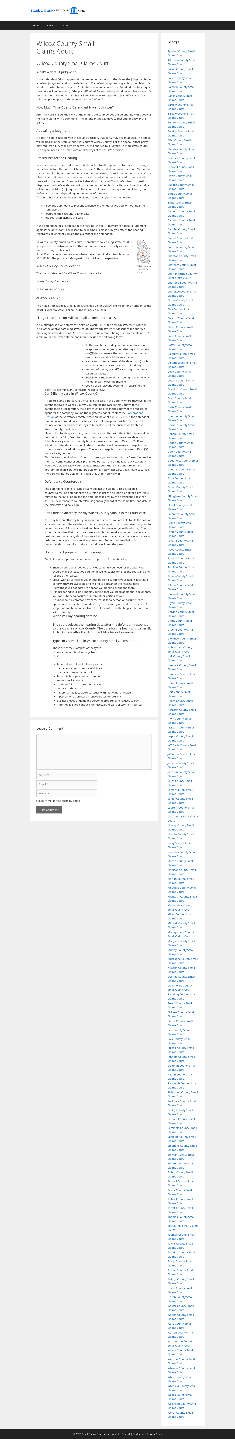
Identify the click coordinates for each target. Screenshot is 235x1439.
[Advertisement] (134, 54)
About (49, 25)
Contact (63, 25)
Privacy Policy (154, 1434)
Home (36, 25)
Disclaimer (138, 1434)
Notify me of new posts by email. (59, 801)
